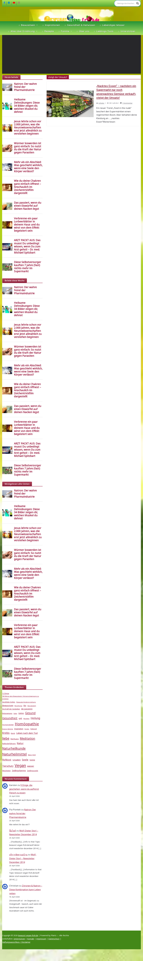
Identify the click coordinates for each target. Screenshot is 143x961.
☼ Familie (63, 31)
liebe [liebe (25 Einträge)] (5, 738)
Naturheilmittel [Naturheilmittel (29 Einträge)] (14, 754)
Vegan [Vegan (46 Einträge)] (20, 765)
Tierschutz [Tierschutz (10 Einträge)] (7, 766)
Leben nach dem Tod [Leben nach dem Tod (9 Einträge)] (27, 733)
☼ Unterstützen (126, 31)
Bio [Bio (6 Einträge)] (24, 705)
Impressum (41, 939)
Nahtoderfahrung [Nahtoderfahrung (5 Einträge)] (9, 743)
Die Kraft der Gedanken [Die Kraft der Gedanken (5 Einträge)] (11, 709)
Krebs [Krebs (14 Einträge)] (6, 733)
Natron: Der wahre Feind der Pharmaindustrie (22, 813)
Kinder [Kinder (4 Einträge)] (26, 729)
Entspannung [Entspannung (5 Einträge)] (7, 713)
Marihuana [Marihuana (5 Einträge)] (15, 739)
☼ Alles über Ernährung (21, 31)
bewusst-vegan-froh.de (28, 935)
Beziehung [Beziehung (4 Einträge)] (18, 706)
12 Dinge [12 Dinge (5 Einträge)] (5, 693)
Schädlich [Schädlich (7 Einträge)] (17, 759)
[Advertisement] (71, 55)
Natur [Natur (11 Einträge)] (20, 743)
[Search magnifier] (137, 3)
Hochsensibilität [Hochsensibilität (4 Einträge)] (8, 725)
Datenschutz (54, 939)
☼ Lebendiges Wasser (112, 25)
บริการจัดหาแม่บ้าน (18, 854)
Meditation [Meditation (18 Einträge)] (27, 738)
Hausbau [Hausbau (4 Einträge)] (26, 718)
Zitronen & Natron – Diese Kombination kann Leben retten (25, 889)
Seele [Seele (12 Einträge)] (25, 759)
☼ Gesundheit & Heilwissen (79, 25)
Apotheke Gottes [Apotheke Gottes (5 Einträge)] (8, 702)
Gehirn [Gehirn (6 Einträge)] (21, 713)
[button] (36, 25)
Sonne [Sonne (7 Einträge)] (32, 759)
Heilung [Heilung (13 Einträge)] (35, 718)
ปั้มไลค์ (12, 830)
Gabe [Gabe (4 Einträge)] (15, 713)
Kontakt (30, 939)
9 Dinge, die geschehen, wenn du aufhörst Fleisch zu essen (24, 789)
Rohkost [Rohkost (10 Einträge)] (6, 759)
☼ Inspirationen (51, 25)
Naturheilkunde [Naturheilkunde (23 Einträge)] (14, 748)
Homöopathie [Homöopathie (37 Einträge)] (27, 723)
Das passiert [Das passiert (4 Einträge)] (31, 706)
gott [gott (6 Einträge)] (20, 718)
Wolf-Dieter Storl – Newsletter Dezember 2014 (22, 858)
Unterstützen (19, 939)
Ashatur (101, 103)
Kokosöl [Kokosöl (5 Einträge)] (33, 729)
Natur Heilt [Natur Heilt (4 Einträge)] (32, 755)
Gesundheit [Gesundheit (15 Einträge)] (9, 718)
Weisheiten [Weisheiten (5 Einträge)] (6, 771)
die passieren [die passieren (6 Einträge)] (26, 709)
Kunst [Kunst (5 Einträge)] (13, 733)
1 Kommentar (126, 103)
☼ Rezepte (48, 31)
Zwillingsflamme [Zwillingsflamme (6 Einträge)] (19, 770)
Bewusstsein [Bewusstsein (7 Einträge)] (7, 705)
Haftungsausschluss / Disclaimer (16, 942)
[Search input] (126, 3)
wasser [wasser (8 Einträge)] (30, 766)
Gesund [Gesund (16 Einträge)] (30, 713)
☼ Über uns (82, 31)
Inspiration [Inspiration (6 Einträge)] (18, 729)
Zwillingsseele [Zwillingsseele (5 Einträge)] (32, 771)
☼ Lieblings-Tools (103, 31)
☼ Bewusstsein (26, 25)
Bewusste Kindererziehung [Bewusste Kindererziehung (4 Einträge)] (26, 702)
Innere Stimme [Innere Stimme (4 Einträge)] (7, 729)
